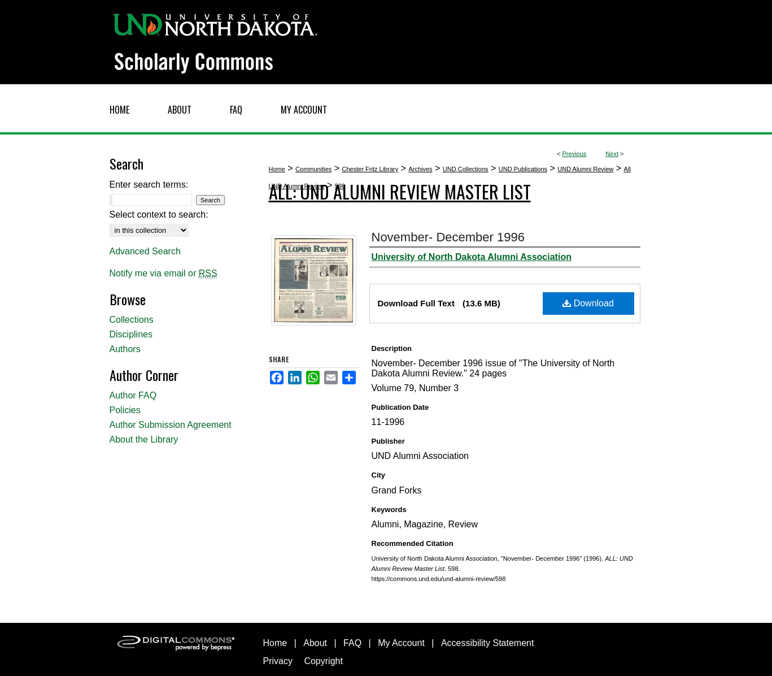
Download (588, 303)
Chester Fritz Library (370, 169)
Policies (125, 410)
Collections (132, 319)
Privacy (278, 661)
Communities (313, 169)
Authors (125, 349)
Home (277, 169)
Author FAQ (133, 395)
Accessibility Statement (487, 643)
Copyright (323, 661)
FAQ (352, 643)
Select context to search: (159, 214)
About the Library (144, 439)
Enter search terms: (149, 184)
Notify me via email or (163, 273)
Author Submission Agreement (171, 425)
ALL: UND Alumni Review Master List (400, 191)
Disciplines (131, 334)
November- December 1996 (448, 237)
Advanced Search (145, 251)
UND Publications (523, 169)
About (315, 643)
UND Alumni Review (585, 169)
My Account (401, 643)
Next (611, 153)
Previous (574, 153)
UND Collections (466, 169)
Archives (420, 169)
